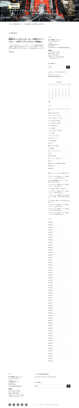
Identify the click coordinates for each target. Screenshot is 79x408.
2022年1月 (50, 275)
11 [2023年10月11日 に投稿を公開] (55, 91)
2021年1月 (50, 305)
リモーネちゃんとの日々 (53, 135)
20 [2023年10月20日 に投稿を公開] (62, 93)
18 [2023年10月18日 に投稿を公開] (55, 93)
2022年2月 (50, 272)
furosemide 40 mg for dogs (63, 196)
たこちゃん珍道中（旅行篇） (54, 120)
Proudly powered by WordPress (52, 404)
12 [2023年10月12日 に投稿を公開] (59, 91)
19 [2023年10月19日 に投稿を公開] (59, 93)
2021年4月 (50, 297)
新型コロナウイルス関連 (53, 145)
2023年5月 (50, 234)
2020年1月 (50, 335)
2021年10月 (50, 282)
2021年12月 (50, 277)
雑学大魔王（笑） (52, 166)
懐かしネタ (50, 143)
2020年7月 (50, 320)
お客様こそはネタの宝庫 (53, 113)
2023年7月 (50, 229)
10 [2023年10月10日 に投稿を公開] (52, 91)
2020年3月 (50, 330)
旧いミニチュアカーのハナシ (54, 150)
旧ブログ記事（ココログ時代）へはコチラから (35, 24)
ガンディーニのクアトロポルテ (54, 115)
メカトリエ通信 (51, 133)
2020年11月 (50, 310)
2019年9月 (50, 345)
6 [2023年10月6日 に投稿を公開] (62, 88)
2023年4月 (50, 237)
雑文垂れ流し (51, 168)
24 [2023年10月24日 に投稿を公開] (52, 95)
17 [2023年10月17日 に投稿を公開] (52, 93)
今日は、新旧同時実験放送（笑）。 (55, 180)
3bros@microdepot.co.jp (64, 47)
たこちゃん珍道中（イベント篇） (55, 118)
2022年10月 (50, 252)
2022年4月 (50, 267)
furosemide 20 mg (58, 214)
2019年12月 (50, 338)
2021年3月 (50, 300)
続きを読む (11, 51)
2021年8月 (50, 287)
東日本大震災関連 (52, 155)
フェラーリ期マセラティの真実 (54, 130)
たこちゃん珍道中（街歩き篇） (54, 123)
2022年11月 (50, 249)
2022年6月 (50, 262)
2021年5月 (50, 295)
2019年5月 (50, 355)
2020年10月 (50, 313)
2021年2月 (50, 302)
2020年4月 (50, 328)
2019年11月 (50, 340)
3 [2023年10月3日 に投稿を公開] (52, 88)
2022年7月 (50, 260)
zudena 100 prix (57, 192)
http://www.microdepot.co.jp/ (54, 76)
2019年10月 (50, 343)
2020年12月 (50, 307)
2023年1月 (50, 244)
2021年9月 (50, 285)
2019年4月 (50, 358)
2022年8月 (50, 257)
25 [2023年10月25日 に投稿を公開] (55, 95)
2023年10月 (50, 222)
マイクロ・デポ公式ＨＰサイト (15, 24)
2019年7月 (50, 350)
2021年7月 (50, 290)
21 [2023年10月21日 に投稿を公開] (65, 93)
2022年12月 (50, 247)
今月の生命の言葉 (52, 140)
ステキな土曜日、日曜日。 (54, 188)
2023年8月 (50, 227)
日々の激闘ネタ (51, 148)
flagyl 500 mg (57, 210)
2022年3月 (50, 270)
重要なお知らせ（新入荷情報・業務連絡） (57, 163)
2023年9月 (50, 224)
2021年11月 (50, 280)
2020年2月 (50, 333)
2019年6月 (50, 353)
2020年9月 (50, 315)
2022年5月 (50, 265)
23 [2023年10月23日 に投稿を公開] (49, 95)
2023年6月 (50, 232)
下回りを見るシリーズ (53, 138)
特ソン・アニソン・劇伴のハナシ (55, 158)
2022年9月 (50, 255)
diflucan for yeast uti (59, 177)
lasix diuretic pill (57, 206)
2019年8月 (50, 348)
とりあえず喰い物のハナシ (54, 125)
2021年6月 (50, 292)
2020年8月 (50, 318)
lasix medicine (57, 186)
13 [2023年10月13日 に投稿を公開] (62, 91)
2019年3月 (50, 361)
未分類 (49, 153)
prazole (62, 188)
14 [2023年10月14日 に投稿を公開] (65, 91)
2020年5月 (50, 325)
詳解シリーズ (51, 160)
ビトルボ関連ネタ (52, 128)
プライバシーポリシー (39, 404)
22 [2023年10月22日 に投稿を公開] (69, 93)
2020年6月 (50, 323)
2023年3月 (50, 239)
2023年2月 (50, 242)
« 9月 (49, 101)
